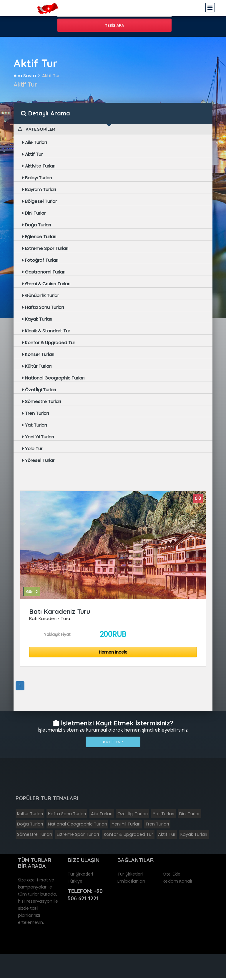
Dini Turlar (34, 213)
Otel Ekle (171, 874)
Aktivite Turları (38, 166)
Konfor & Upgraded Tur (48, 342)
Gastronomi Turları (43, 272)
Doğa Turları (36, 225)
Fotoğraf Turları (40, 260)
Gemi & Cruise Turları (46, 284)
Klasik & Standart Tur (46, 331)
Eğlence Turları (39, 236)
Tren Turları (35, 413)
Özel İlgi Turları (39, 390)
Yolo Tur (32, 448)
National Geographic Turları (53, 378)
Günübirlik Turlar (40, 295)
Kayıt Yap (113, 742)
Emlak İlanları (131, 881)
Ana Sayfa (25, 75)
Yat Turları (34, 425)
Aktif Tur (51, 75)
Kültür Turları (36, 366)
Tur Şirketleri (130, 874)
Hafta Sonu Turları (43, 307)
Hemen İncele (113, 652)
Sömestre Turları (41, 401)
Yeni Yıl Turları (38, 437)
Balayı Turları (37, 178)
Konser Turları (38, 354)
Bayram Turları (39, 189)
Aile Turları (34, 142)
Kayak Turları (37, 319)
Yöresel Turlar (38, 460)
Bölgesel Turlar (39, 201)
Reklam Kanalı (177, 881)
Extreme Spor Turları (45, 248)
